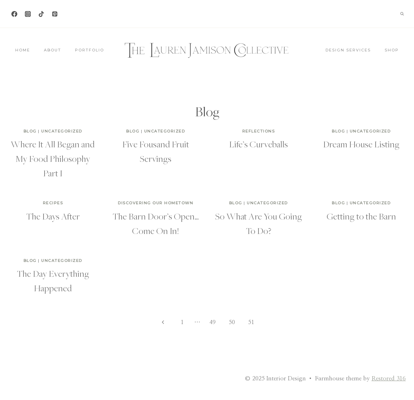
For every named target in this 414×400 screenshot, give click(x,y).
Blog (30, 131)
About (52, 50)
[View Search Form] (402, 14)
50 (232, 322)
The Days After (53, 216)
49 (212, 322)
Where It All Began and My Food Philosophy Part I (53, 158)
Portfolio (89, 50)
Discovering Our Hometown (155, 203)
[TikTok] (41, 14)
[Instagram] (28, 14)
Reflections (258, 131)
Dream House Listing (361, 144)
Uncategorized (61, 131)
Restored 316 (388, 378)
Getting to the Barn (361, 216)
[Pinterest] (54, 14)
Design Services (348, 50)
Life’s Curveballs (258, 144)
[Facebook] (14, 14)
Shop (392, 50)
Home (22, 50)
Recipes (53, 203)
